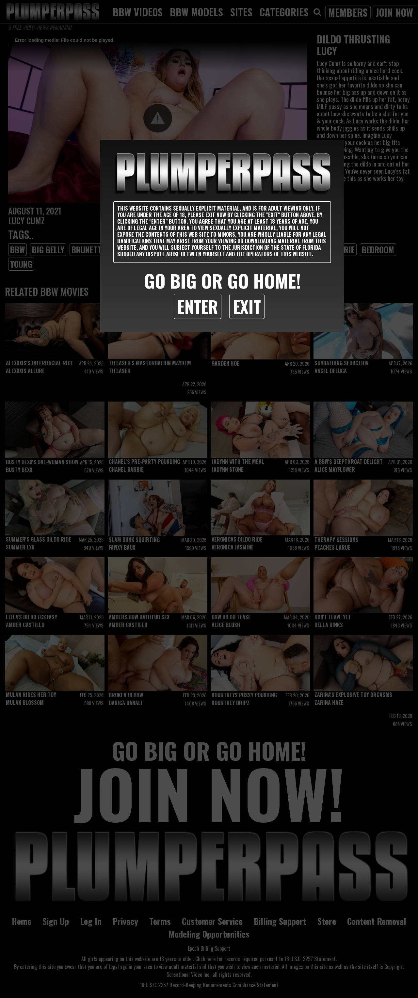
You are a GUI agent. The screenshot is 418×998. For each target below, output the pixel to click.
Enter (197, 306)
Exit (247, 306)
